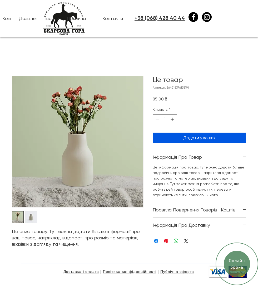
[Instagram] (207, 17)
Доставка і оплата (81, 271)
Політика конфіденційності (129, 271)
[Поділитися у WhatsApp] (176, 241)
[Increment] (173, 119)
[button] (28, 18)
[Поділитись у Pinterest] (166, 241)
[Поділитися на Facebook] (156, 241)
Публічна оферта (177, 271)
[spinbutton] (165, 119)
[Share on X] (186, 241)
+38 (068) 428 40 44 (160, 18)
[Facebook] (193, 17)
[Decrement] (156, 119)
